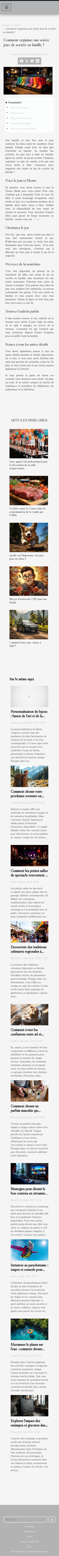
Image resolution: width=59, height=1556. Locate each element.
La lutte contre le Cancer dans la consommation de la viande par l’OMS (27, 512)
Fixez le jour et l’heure (19, 107)
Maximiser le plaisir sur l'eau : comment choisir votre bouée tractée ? (27, 1349)
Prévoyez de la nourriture (20, 118)
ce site (36, 219)
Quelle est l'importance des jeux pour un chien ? (26, 556)
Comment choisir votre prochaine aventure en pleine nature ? (26, 796)
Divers (16, 25)
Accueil (6, 25)
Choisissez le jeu (17, 113)
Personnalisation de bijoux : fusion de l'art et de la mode (29, 716)
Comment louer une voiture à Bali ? (25, 644)
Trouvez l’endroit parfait (20, 123)
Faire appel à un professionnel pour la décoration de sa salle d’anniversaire (28, 465)
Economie (29, 1526)
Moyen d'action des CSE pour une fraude (28, 600)
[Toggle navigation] (6, 7)
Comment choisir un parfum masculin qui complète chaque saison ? (28, 1110)
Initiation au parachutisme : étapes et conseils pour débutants (29, 1269)
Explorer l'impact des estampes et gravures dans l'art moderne (29, 1425)
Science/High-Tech (29, 1541)
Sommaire (14, 102)
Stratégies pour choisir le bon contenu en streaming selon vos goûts (29, 1193)
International (29, 1531)
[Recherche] (25, 1519)
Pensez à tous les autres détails (23, 128)
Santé (29, 1536)
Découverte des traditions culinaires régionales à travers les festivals (28, 951)
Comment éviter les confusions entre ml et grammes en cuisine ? (26, 1034)
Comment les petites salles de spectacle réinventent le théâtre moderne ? (29, 875)
